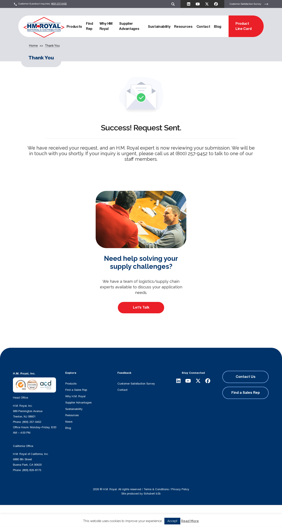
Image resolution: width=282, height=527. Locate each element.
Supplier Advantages (129, 26)
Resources (183, 26)
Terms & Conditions (156, 489)
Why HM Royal (106, 26)
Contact (203, 26)
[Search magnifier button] (118, 513)
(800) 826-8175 (31, 470)
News (68, 422)
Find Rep (89, 26)
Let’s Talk (141, 307)
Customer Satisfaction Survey (249, 4)
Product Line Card (243, 26)
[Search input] (82, 513)
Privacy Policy (180, 489)
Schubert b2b (152, 493)
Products (74, 26)
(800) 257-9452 (59, 4)
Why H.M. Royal (75, 396)
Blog (217, 26)
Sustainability (159, 26)
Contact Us (246, 377)
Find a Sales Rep (76, 390)
